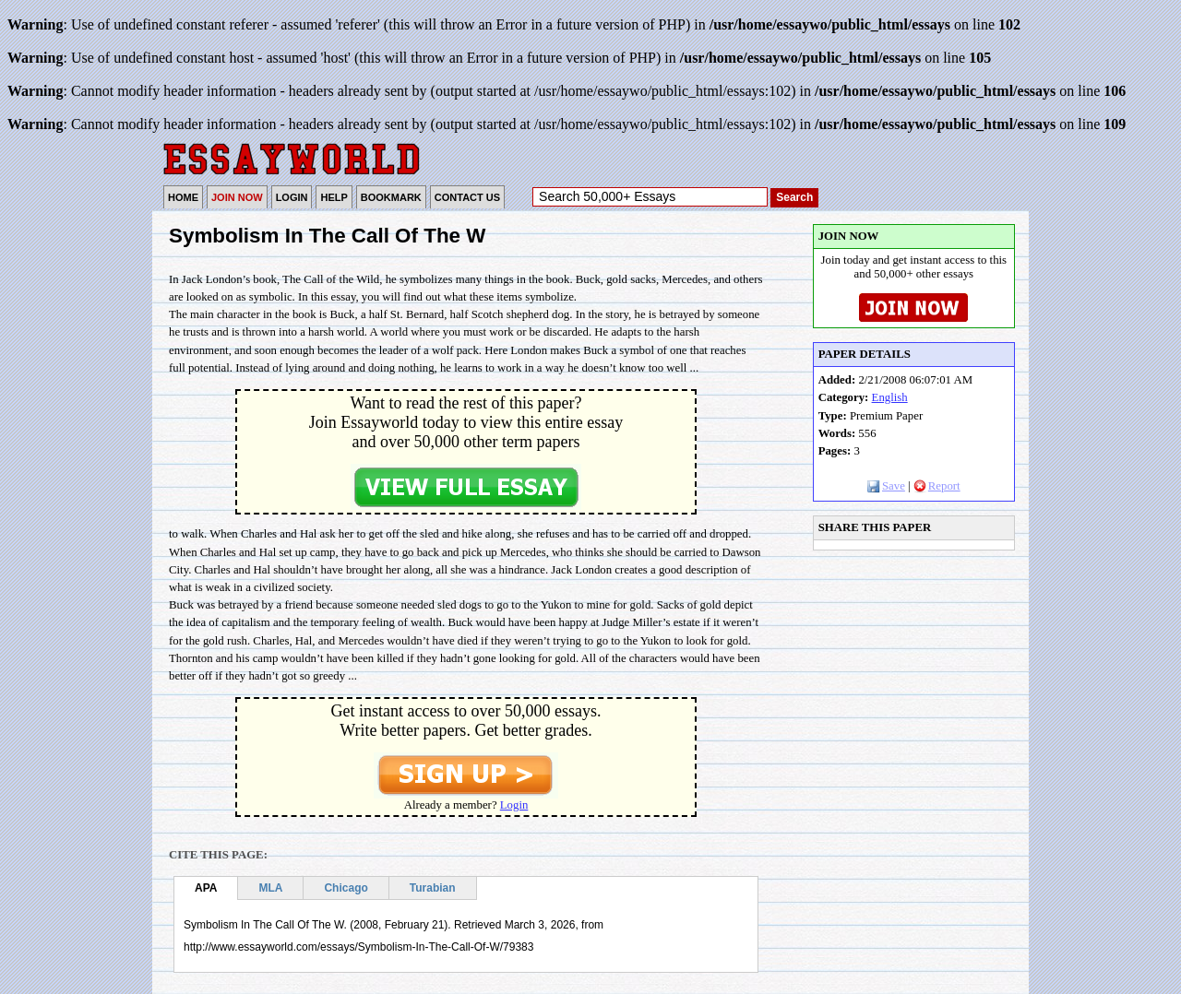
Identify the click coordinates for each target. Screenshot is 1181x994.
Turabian (433, 888)
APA (206, 888)
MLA (270, 888)
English (890, 397)
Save (886, 485)
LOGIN (292, 197)
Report (936, 485)
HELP (333, 197)
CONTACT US (467, 197)
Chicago (345, 888)
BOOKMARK (391, 197)
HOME (183, 197)
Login (514, 805)
